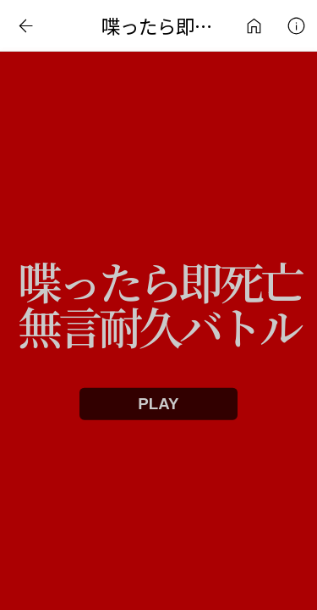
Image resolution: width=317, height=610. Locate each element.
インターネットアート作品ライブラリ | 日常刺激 (253, 25)
